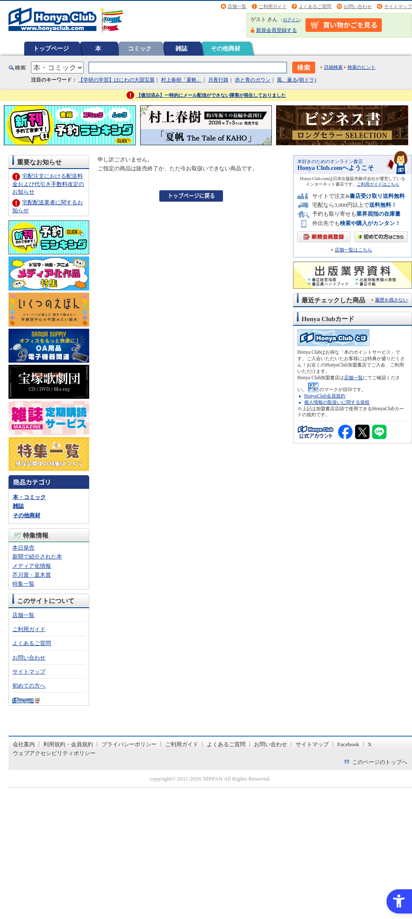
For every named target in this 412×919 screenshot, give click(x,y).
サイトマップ (398, 6)
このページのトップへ (379, 762)
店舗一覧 (237, 6)
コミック (140, 48)
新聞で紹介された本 (37, 556)
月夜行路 (218, 80)
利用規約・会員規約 (68, 744)
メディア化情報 (31, 566)
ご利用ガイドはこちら (378, 184)
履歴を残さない (391, 299)
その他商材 (225, 48)
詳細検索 (333, 67)
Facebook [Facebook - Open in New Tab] (348, 744)
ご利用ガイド (273, 6)
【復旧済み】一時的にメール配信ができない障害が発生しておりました (211, 95)
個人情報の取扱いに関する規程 (337, 402)
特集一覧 (23, 584)
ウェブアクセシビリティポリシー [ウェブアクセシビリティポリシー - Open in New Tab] (54, 753)
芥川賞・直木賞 (31, 575)
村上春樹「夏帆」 (181, 80)
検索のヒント (361, 67)
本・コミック (29, 497)
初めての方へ (28, 685)
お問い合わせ (358, 6)
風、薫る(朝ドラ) (296, 80)
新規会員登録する (276, 30)
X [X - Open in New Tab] (370, 744)
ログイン (291, 19)
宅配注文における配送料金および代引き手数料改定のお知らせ (48, 184)
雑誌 (181, 48)
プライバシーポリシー (129, 744)
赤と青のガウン (253, 80)
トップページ (51, 48)
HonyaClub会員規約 (324, 395)
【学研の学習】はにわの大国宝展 (116, 80)
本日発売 (23, 547)
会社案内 (24, 744)
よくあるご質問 (315, 6)
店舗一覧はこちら (353, 250)
